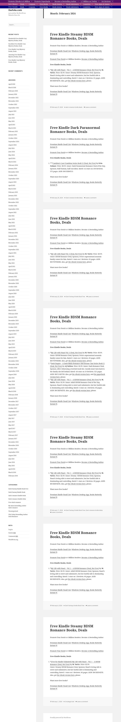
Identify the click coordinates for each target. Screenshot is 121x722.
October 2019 (12, 327)
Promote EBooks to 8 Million (19, 1)
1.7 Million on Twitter (89, 1)
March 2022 (12, 229)
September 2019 (13, 331)
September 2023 (13, 179)
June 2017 (11, 422)
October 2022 (12, 206)
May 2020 (11, 303)
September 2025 (13, 108)
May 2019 (11, 344)
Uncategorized (13, 511)
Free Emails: (13, 7)
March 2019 (12, 351)
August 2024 (12, 145)
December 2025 (13, 98)
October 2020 (12, 287)
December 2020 (13, 280)
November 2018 (13, 364)
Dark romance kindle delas (17, 499)
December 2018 (13, 361)
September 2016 (13, 452)
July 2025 (11, 114)
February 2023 (13, 192)
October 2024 (12, 138)
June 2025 (11, 118)
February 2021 (13, 273)
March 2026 (12, 87)
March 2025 (12, 128)
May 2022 (11, 222)
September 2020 (13, 290)
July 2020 (11, 297)
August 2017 (12, 415)
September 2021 (13, 249)
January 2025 (12, 135)
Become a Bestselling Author (65, 1)
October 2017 (12, 408)
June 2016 (11, 462)
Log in (10, 529)
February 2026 (13, 91)
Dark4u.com (15, 10)
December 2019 (13, 320)
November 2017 (13, 405)
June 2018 (11, 381)
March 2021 (12, 270)
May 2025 (11, 121)
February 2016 (13, 476)
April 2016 (11, 469)
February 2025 (13, 131)
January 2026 (12, 94)
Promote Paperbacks (42, 1)
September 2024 (13, 141)
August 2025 (12, 111)
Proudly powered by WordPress (60, 717)
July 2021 (11, 256)
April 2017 (11, 428)
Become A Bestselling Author (92, 59)
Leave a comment (90, 107)
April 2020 (11, 307)
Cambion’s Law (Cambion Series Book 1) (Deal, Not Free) (74, 163)
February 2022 (13, 233)
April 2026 (11, 84)
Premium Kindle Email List (60, 51)
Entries (12, 533)
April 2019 (11, 347)
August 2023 (12, 182)
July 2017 (11, 418)
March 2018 (12, 391)
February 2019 (13, 354)
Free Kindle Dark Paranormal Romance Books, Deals (75, 129)
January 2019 (12, 358)
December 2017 (13, 401)
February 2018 (13, 395)
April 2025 (11, 125)
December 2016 (13, 442)
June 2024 (11, 152)
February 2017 (13, 435)
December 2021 (13, 239)
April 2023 (11, 185)
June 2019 (11, 341)
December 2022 (13, 199)
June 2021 (11, 260)
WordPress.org (13, 540)
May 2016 (11, 466)
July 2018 (11, 378)
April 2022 (11, 226)
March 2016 (12, 472)
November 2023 (13, 172)
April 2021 (11, 266)
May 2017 (11, 425)
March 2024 (12, 162)
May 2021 (11, 263)
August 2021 (12, 253)
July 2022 (11, 216)
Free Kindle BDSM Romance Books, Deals (73, 220)
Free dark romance (14, 502)
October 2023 (12, 175)
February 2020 (13, 314)
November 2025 (13, 101)
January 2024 (12, 168)
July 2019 (11, 337)
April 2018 (11, 388)
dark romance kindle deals (17, 495)
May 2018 (11, 385)
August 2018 (12, 374)
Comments (13, 536)
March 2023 (12, 189)
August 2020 (12, 293)
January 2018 (12, 398)
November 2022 (13, 202)
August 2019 (12, 334)
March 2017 (12, 432)
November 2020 (13, 283)
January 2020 (12, 317)
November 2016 (13, 445)
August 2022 (12, 212)
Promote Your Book (57, 59)
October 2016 (12, 449)
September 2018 (13, 371)
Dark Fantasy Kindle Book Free (18, 489)
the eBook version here (77, 81)
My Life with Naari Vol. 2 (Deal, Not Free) (66, 254)
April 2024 (11, 158)
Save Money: (13, 4)
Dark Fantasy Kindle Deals (16, 492)
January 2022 (12, 236)
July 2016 (11, 459)
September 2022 (13, 209)
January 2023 (12, 195)
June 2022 (11, 219)
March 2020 (12, 310)
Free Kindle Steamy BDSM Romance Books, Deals (71, 36)
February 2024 (13, 165)
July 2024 (11, 148)
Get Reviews (106, 1)
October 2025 (12, 104)
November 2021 (13, 243)
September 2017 (13, 412)
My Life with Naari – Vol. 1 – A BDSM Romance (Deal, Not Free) (75, 70)
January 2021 (12, 276)
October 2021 (12, 246)
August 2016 (12, 455)
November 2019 (13, 324)
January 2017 (12, 439)
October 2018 (12, 368)
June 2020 (11, 300)
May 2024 (11, 155)
